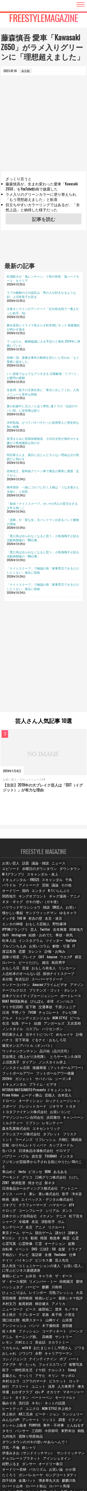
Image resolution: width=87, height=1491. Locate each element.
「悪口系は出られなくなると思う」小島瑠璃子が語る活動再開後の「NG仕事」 (43, 537)
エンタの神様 (74, 916)
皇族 (44, 1296)
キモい (37, 1384)
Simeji (61, 1351)
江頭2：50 (49, 1233)
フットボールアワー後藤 (18, 1064)
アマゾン (69, 977)
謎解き (53, 1217)
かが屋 (7, 1449)
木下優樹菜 (48, 1307)
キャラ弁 (44, 1258)
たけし (70, 1162)
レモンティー (50, 1113)
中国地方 (25, 1471)
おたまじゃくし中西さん (18, 1329)
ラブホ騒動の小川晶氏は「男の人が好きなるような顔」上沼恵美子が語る (41, 294)
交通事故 (44, 998)
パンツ (32, 1307)
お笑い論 (77, 1444)
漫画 (17, 1184)
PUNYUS (32, 1406)
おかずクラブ (22, 1373)
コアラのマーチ (13, 1362)
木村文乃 (9, 1285)
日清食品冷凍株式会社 (17, 1140)
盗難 (71, 1227)
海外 (51, 927)
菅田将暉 (9, 1280)
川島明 (56, 1269)
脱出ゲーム (24, 1217)
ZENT (6, 1167)
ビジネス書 (43, 1244)
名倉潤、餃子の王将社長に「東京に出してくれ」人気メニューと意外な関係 (43, 391)
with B (80, 1324)
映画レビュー (44, 1280)
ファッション (28, 1313)
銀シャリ (9, 1427)
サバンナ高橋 (11, 1465)
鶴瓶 (6, 1416)
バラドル (41, 884)
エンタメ (62, 889)
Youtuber (62, 1238)
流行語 (24, 1384)
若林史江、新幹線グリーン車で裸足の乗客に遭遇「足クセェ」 (43, 472)
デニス (57, 1200)
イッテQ (8, 916)
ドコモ (7, 1222)
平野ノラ (9, 1004)
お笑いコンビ (53, 1102)
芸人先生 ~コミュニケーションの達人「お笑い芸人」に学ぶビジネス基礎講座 (43, 1251)
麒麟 (44, 1269)
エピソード (75, 867)
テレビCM (59, 1004)
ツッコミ (28, 1400)
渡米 (58, 1291)
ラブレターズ (28, 1296)
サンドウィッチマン (37, 911)
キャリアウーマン (25, 1335)
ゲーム (7, 1217)
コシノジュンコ (51, 1335)
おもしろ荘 (27, 960)
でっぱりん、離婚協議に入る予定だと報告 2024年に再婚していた (43, 343)
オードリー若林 (38, 1444)
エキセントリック (42, 1118)
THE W (22, 916)
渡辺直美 (35, 944)
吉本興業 (21, 927)
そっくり (9, 1356)
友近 (36, 1206)
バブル (73, 1140)
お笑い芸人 (10, 867)
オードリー (35, 889)
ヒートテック (11, 1389)
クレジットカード (14, 1097)
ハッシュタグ (11, 1269)
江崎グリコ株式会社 (48, 1162)
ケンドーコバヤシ (14, 977)
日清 (79, 998)
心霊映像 (25, 1227)
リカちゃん (65, 1324)
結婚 (20, 1015)
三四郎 (37, 1411)
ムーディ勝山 (11, 1085)
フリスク (63, 1124)
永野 (6, 1335)
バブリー (58, 1140)
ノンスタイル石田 (42, 1053)
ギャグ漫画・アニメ (16, 900)
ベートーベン (41, 1378)
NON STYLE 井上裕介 (54, 1389)
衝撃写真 (55, 1345)
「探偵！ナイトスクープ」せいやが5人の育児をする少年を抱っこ (42, 505)
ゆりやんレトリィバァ (17, 1135)
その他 (18, 889)
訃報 (52, 1026)
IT (24, 944)
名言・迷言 (54, 916)
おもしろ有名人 (59, 960)
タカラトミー (44, 1324)
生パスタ (66, 1135)
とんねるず (71, 1406)
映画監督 (20, 1167)
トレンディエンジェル (17, 1009)
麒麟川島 (66, 1455)
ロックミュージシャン (42, 1091)
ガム (63, 1206)
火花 (74, 1275)
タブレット (46, 1124)
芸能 (77, 884)
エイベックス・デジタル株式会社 (46, 1184)
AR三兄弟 (9, 1394)
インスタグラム (73, 933)
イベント (22, 1233)
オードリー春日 (13, 1444)
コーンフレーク (13, 1195)
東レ (31, 1178)
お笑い (68, 906)
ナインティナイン (14, 1340)
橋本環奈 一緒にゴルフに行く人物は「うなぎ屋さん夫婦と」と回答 (43, 489)
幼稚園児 (61, 1264)
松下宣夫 (71, 1200)
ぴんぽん (35, 993)
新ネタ (51, 1167)
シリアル (33, 1195)
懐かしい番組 (11, 911)
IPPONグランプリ (54, 922)
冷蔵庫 (24, 1206)
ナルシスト (46, 1351)
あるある (62, 1156)
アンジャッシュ (13, 1307)
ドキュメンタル (50, 1069)
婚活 (70, 955)
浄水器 (75, 1178)
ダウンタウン (44, 873)
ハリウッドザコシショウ (18, 906)
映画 (6, 1184)
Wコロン (68, 1217)
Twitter (7, 927)
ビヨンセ (35, 1156)
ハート (46, 1340)
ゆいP (39, 1373)
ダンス (48, 1195)
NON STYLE (42, 1009)
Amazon (75, 949)
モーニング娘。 (26, 1318)
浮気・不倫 (68, 1422)
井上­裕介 (9, 1296)
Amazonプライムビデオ (45, 977)
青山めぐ (9, 1156)
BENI (49, 1156)
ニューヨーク (11, 1291)
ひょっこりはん (13, 1275)
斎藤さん (75, 1351)
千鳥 (28, 884)
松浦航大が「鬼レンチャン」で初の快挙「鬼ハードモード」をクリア (43, 278)
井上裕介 (76, 1389)
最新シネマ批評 (67, 1280)
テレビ (24, 1238)
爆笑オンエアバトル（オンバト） (24, 1036)
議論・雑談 (40, 867)
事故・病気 (35, 933)
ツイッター (10, 938)
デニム (7, 1318)
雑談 (42, 906)
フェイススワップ (34, 1345)
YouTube (27, 938)
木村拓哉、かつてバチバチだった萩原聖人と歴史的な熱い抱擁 (43, 424)
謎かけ (40, 1217)
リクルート (56, 1211)
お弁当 (29, 1258)
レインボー (35, 1275)
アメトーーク (60, 884)
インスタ (37, 1146)
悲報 (74, 1129)
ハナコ (65, 1026)
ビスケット (35, 1362)
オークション (55, 1227)
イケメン (42, 1200)
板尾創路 (25, 1285)
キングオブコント (53, 895)
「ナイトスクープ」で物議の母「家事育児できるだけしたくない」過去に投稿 (43, 570)
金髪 (64, 1233)
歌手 (63, 1178)
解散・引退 (10, 944)
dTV (52, 1189)
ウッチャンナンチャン (64, 1036)
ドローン (60, 1085)
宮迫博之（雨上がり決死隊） (52, 1042)
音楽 (41, 960)
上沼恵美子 (41, 1047)
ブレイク (49, 949)
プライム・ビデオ (14, 1075)
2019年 (43, 1064)
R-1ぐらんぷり (12, 895)
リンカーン (10, 965)
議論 (6, 889)
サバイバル (10, 1069)
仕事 (74, 1238)
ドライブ (77, 1233)
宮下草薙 (9, 1031)
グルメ (74, 1004)
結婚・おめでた (13, 933)
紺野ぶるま (38, 1438)
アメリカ (57, 1285)
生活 (70, 1009)
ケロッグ (65, 1189)
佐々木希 (9, 1313)
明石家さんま (50, 1020)
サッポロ (52, 1356)
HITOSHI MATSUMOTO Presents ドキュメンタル (31, 1080)
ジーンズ (71, 1313)
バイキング (24, 1244)
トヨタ (51, 1097)
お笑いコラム (69, 938)
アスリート (10, 1367)
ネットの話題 (55, 1384)
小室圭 (70, 1296)
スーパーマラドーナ (45, 971)
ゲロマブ (42, 1140)
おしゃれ (58, 1329)
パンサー (22, 1411)
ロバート (34, 955)
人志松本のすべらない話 (38, 965)
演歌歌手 (49, 1206)
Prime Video (71, 1080)
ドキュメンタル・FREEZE (49, 878)
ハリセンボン (28, 1020)
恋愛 (49, 944)
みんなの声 (73, 1394)
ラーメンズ (10, 1129)
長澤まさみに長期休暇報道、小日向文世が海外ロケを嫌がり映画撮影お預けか (43, 440)
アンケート (10, 1400)
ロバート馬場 (55, 1460)
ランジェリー (53, 1394)
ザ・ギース (62, 1258)
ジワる (43, 1329)
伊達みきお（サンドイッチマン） (40, 1427)
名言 (28, 1211)
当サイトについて (14, 1026)
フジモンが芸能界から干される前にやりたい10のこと (36, 1151)
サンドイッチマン (14, 1433)
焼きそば (36, 1167)
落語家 (37, 1238)
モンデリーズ (11, 1211)
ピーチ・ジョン (29, 1394)
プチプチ (60, 1340)
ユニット (28, 1367)
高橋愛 (46, 1318)
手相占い (9, 1238)
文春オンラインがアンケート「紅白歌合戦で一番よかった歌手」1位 (43, 310)
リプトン (30, 1113)
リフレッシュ (31, 1129)
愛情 (74, 1264)
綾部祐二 (44, 1291)
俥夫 (71, 1367)
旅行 (63, 1362)
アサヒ (24, 1356)
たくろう (22, 1449)
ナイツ (7, 1244)
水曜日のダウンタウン (17, 873)
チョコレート (39, 1004)
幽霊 (54, 1222)
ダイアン (58, 1047)
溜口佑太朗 (10, 1302)
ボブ (33, 1340)
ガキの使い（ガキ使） (69, 900)
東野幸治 (68, 1411)
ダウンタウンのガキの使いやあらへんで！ (29, 1422)
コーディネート (51, 1313)
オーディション (13, 1091)
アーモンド (10, 1162)
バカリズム (60, 1444)
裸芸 (21, 955)
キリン (37, 1356)
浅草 (41, 1367)
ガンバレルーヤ (43, 1449)
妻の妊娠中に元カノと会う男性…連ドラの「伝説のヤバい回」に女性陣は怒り (42, 408)
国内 (49, 889)
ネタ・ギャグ (42, 900)
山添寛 (65, 1302)
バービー (30, 1269)
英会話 (27, 1324)
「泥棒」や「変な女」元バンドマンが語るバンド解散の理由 (43, 521)
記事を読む (43, 218)
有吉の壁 (36, 916)
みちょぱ (69, 1465)
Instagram (64, 927)
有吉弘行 (22, 971)
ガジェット (60, 1064)
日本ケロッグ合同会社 (17, 1200)
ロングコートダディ (70, 1449)
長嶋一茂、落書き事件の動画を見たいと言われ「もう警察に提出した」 (43, 359)
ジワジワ (74, 1329)
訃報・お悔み (11, 949)
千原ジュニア (63, 998)
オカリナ (53, 1373)
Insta (22, 1156)
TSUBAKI (22, 1146)
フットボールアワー (62, 1058)
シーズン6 (29, 1069)
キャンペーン (66, 1107)
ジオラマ (36, 1097)
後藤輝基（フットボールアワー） (24, 1058)
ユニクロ (30, 1389)
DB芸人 (54, 906)
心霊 (65, 1222)
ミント (78, 1124)
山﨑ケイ (49, 1302)
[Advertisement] (43, 128)
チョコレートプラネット (46, 1433)
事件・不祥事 (50, 1406)
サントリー (62, 1318)
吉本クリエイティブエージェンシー (25, 987)
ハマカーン (38, 1189)
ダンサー (55, 1438)
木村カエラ (70, 1356)
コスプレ (9, 1020)
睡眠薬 (62, 1129)
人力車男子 (56, 1367)
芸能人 (29, 1085)
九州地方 (19, 1416)
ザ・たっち (10, 1345)
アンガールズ (36, 1015)
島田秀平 (9, 960)
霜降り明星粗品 (40, 1416)
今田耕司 (52, 1411)
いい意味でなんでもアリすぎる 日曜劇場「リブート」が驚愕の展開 (43, 375)
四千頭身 (9, 1455)
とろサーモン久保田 (16, 1047)
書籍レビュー (11, 1258)
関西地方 (31, 895)
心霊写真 (9, 1227)
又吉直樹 (55, 1015)
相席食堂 (9, 1471)
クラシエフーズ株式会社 (18, 1124)
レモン (78, 1318)
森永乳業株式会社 (14, 1118)
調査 (41, 1400)
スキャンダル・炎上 (16, 878)
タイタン (22, 1378)
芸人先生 (60, 1244)
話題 (25, 867)
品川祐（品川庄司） (16, 1042)
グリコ (27, 1162)
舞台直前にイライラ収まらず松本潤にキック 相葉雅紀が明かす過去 (43, 327)
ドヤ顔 (29, 1351)
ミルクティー (11, 1113)
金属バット (27, 1455)
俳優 (6, 1373)
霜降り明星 (32, 949)
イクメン (55, 1400)
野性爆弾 (33, 922)
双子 (69, 1345)
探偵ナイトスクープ (70, 965)
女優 (49, 1238)
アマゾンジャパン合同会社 (20, 1107)
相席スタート (31, 1302)
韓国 (30, 1222)
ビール (58, 1009)
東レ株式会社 (47, 1178)
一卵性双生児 (11, 1351)
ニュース (57, 867)
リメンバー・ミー (39, 1264)
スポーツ (66, 1091)
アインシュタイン (14, 1438)
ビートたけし (53, 955)
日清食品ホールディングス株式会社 (25, 1173)
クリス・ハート (13, 1178)
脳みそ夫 (9, 1384)
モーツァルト (63, 1378)
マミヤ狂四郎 (11, 998)
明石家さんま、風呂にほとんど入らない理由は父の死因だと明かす (43, 456)
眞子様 (56, 1296)
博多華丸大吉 (47, 1455)
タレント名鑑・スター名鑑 (42, 1465)
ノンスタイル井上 (14, 1053)
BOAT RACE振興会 (14, 993)
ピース (29, 1291)
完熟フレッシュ (57, 1275)
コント (7, 1378)
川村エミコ (10, 1324)
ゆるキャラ (62, 911)
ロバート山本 (11, 1460)
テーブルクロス (13, 982)
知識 (81, 1009)
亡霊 (39, 1227)
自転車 (7, 1233)
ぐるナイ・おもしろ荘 (34, 1031)
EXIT (63, 949)
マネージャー (72, 1373)
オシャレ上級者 (13, 1406)
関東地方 (37, 927)
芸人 (73, 922)
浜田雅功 (47, 1107)
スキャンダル (11, 884)
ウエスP (8, 955)
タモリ (7, 1411)
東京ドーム (75, 1211)
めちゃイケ (38, 1026)
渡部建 (65, 1307)
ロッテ (51, 1362)
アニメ (40, 1211)
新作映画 (25, 1280)
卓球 (49, 993)
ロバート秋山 (33, 1460)
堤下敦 (29, 998)
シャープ (9, 1206)
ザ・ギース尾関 (13, 1264)
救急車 (42, 1222)
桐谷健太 (41, 1285)
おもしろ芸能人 (13, 922)
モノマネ (71, 1291)
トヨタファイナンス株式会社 (21, 1102)
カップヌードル (46, 1135)
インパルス (64, 993)
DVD (35, 1233)
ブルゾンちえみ (46, 938)
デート (7, 1015)
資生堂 (7, 1146)
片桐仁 (48, 1129)
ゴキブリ (77, 1184)
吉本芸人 (44, 1085)
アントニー (60, 1173)
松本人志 (52, 933)
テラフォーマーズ (14, 1189)
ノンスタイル (74, 1015)
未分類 (7, 971)
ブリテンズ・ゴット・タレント (47, 982)
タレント (62, 944)
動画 (20, 1222)
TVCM (23, 1004)
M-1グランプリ (67, 873)
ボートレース (61, 987)
